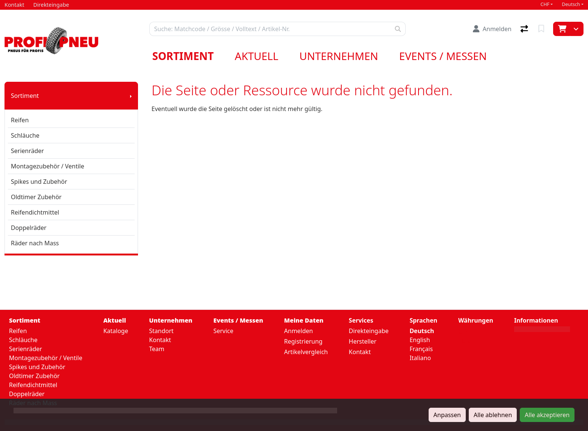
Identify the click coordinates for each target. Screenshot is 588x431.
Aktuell (256, 56)
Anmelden (298, 331)
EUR (464, 341)
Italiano (420, 358)
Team (157, 349)
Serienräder (27, 151)
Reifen (20, 120)
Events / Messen (443, 56)
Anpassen (447, 415)
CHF (544, 4)
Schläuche (25, 135)
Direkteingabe (368, 331)
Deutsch (571, 4)
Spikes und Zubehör (39, 181)
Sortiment (183, 56)
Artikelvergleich (306, 352)
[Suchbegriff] (270, 29)
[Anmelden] (492, 28)
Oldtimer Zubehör (36, 197)
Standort (161, 331)
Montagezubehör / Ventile (47, 166)
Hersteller (362, 341)
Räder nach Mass (35, 243)
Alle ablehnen (493, 415)
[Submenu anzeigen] (131, 95)
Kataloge (115, 331)
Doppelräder (28, 228)
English (420, 340)
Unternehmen (338, 56)
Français (421, 349)
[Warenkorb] (561, 29)
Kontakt (160, 340)
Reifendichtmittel (35, 212)
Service (223, 331)
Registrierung (303, 341)
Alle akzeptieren (547, 415)
